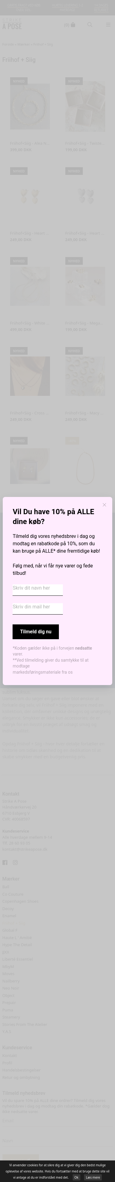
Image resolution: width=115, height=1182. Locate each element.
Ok (77, 1177)
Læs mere (93, 1177)
